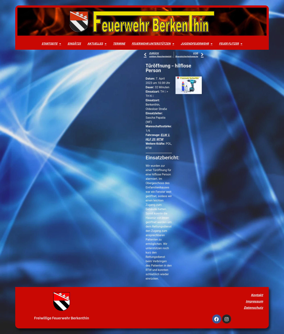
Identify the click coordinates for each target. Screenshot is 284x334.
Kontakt (257, 295)
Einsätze (74, 43)
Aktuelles (96, 44)
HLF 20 (150, 139)
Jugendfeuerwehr (197, 44)
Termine (119, 43)
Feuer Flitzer (230, 44)
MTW (159, 139)
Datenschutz (253, 308)
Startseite (51, 44)
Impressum (254, 301)
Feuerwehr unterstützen (153, 44)
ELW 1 (165, 135)
